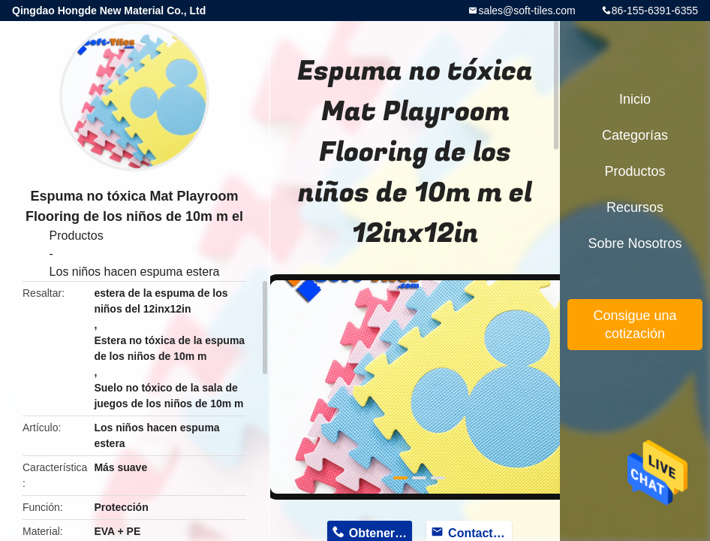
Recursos (634, 207)
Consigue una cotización (634, 324)
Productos (77, 235)
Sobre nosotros (634, 243)
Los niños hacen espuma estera (135, 271)
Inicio (635, 99)
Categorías (635, 135)
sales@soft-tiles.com (526, 11)
